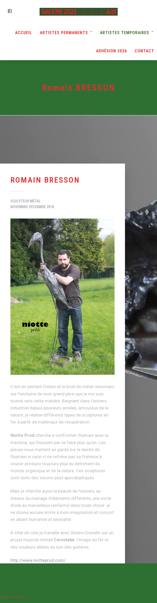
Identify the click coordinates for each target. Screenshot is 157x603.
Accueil (23, 32)
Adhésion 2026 (111, 50)
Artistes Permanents (64, 32)
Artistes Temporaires (124, 32)
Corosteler (64, 539)
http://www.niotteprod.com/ (38, 560)
